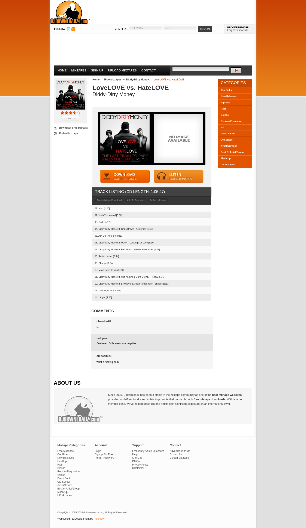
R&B (223, 108)
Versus (61, 474)
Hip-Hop (225, 102)
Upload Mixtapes (122, 70)
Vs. (222, 127)
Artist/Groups (64, 485)
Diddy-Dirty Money (137, 79)
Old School (227, 139)
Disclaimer (138, 468)
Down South (228, 133)
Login (98, 450)
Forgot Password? (237, 30)
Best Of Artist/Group (232, 152)
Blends (225, 115)
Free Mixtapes (112, 79)
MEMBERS (121, 29)
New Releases (228, 96)
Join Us (70, 118)
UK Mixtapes (228, 164)
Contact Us (176, 454)
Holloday (99, 518)
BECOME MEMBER (238, 27)
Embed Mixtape (68, 133)
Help (135, 454)
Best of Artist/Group (68, 488)
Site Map (137, 457)
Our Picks (226, 90)
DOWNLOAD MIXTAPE (125, 176)
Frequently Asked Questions (148, 450)
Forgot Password (104, 457)
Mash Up (226, 158)
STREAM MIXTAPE (179, 176)
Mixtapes (78, 70)
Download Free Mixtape (73, 127)
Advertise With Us (180, 450)
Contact (148, 70)
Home (62, 70)
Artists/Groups (229, 146)
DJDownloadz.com (70, 12)
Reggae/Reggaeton (231, 121)
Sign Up (97, 70)
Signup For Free (104, 454)
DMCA (136, 461)
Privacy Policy (140, 464)
